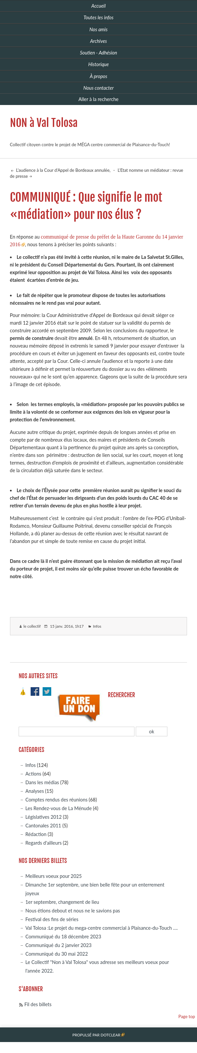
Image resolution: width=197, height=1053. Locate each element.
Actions (33, 774)
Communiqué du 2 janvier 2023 (58, 945)
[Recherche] (76, 731)
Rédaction (35, 834)
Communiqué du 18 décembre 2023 (63, 936)
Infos (97, 626)
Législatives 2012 (43, 817)
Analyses (34, 791)
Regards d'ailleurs (43, 843)
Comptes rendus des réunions (56, 799)
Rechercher (121, 694)
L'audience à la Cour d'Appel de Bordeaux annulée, (62, 170)
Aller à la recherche (98, 99)
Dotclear (110, 1035)
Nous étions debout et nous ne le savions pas (72, 910)
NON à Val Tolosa (44, 123)
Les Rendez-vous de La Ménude (58, 808)
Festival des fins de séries (51, 919)
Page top (186, 1016)
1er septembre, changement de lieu (62, 902)
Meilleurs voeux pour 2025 (53, 876)
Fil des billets (37, 1004)
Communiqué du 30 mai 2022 (56, 954)
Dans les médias (42, 782)
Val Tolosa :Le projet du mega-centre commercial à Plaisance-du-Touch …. (101, 928)
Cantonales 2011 (43, 825)
